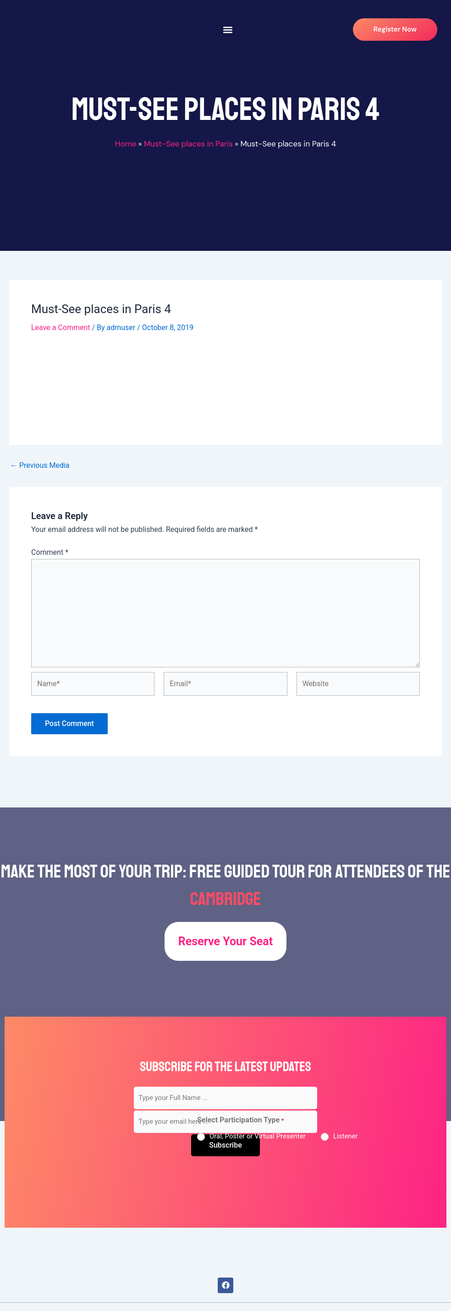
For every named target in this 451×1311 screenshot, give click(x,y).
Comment (49, 552)
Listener (345, 1136)
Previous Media (40, 465)
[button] (228, 29)
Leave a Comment (60, 327)
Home (125, 144)
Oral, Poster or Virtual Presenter (257, 1136)
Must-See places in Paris (188, 144)
